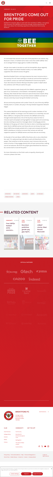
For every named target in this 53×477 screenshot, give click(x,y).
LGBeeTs (32, 193)
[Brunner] (11, 363)
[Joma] (41, 271)
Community (7, 9)
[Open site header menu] (50, 3)
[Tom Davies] (41, 375)
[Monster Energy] (26, 302)
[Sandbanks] (11, 375)
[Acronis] (41, 327)
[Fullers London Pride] (11, 290)
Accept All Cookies (37, 473)
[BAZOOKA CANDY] (11, 302)
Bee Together (16, 193)
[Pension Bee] (41, 290)
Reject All (26, 473)
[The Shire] (26, 375)
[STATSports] (11, 327)
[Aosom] (41, 315)
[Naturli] (26, 351)
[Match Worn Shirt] (26, 363)
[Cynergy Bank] (26, 290)
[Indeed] (34, 279)
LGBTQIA (17, 196)
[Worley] (26, 327)
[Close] (51, 468)
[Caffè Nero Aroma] (26, 399)
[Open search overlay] (46, 3)
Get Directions (42, 418)
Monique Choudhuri (9, 196)
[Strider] (26, 315)
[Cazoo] (19, 279)
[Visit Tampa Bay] (26, 339)
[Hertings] (41, 302)
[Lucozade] (41, 387)
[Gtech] (26, 271)
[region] (26, 472)
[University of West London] (11, 339)
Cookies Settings (15, 473)
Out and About (40, 193)
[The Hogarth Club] (11, 387)
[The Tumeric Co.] (26, 387)
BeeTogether (8, 193)
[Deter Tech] (11, 315)
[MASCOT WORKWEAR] (41, 339)
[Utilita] (11, 351)
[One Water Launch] (41, 351)
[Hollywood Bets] (11, 271)
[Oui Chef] (41, 363)
